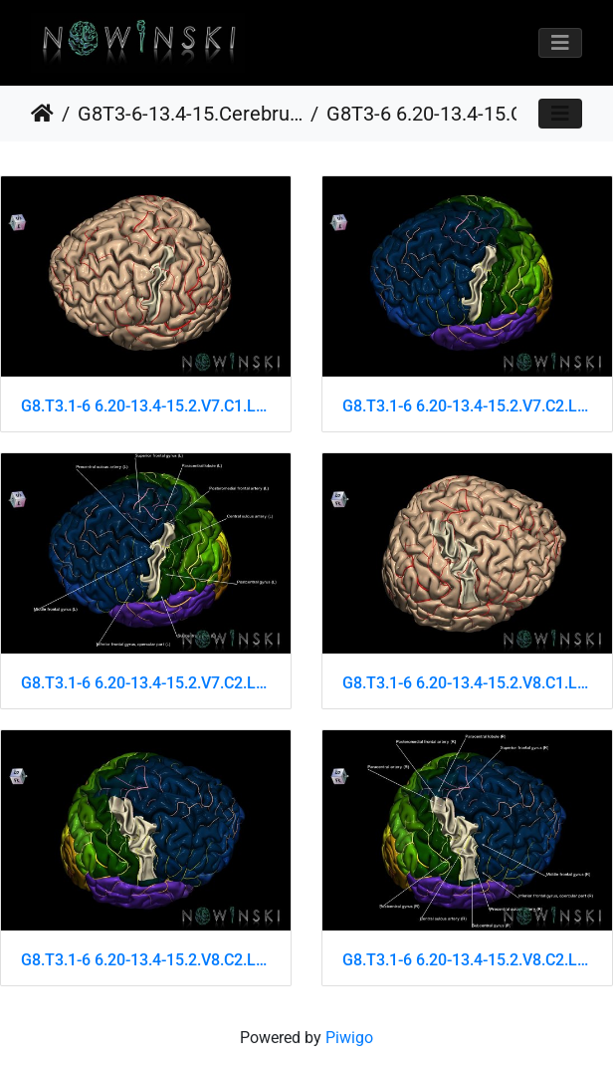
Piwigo (349, 1037)
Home (42, 114)
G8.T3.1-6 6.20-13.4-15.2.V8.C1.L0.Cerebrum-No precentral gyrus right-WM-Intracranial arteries (467, 682)
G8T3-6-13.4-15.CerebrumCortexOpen (190, 114)
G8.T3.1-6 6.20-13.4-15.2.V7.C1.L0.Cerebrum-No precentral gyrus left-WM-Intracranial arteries (146, 406)
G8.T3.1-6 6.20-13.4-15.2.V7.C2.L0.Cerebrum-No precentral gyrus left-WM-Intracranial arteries (467, 406)
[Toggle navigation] (560, 43)
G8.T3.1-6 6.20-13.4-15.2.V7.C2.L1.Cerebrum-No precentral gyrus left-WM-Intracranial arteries (146, 682)
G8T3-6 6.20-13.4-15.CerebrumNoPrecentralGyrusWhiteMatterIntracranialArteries (438, 114)
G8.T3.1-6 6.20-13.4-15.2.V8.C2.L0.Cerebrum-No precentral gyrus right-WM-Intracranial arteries (146, 959)
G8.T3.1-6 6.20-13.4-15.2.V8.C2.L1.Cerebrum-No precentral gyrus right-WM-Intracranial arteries (467, 959)
